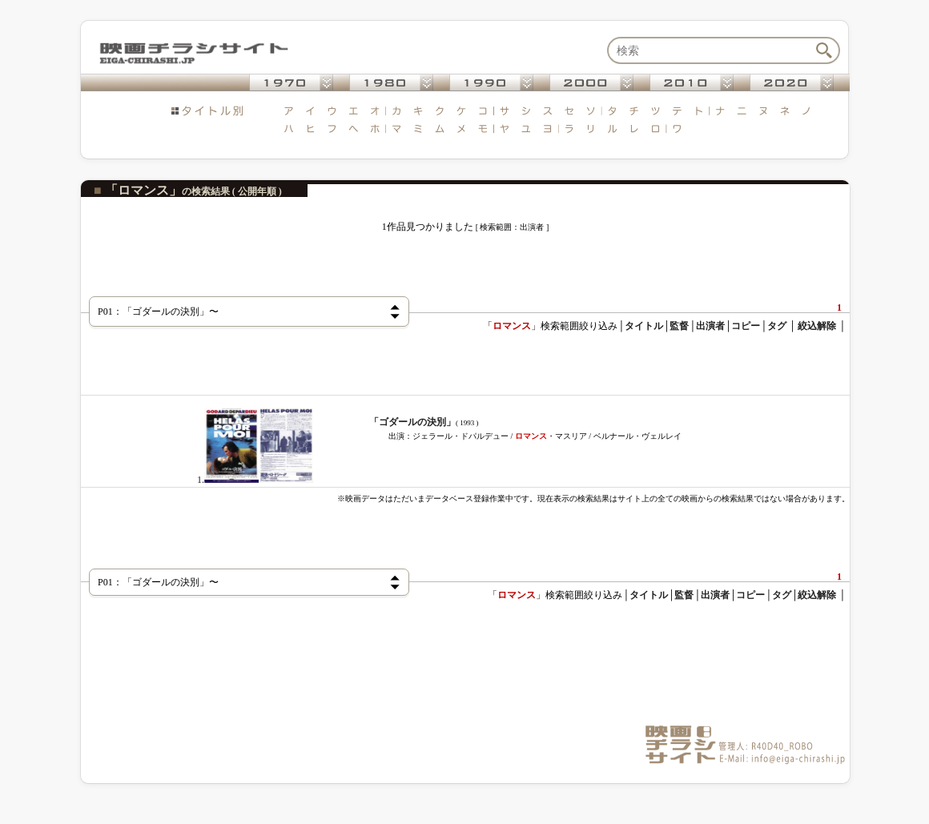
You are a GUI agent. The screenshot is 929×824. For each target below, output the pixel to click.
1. (255, 479)
